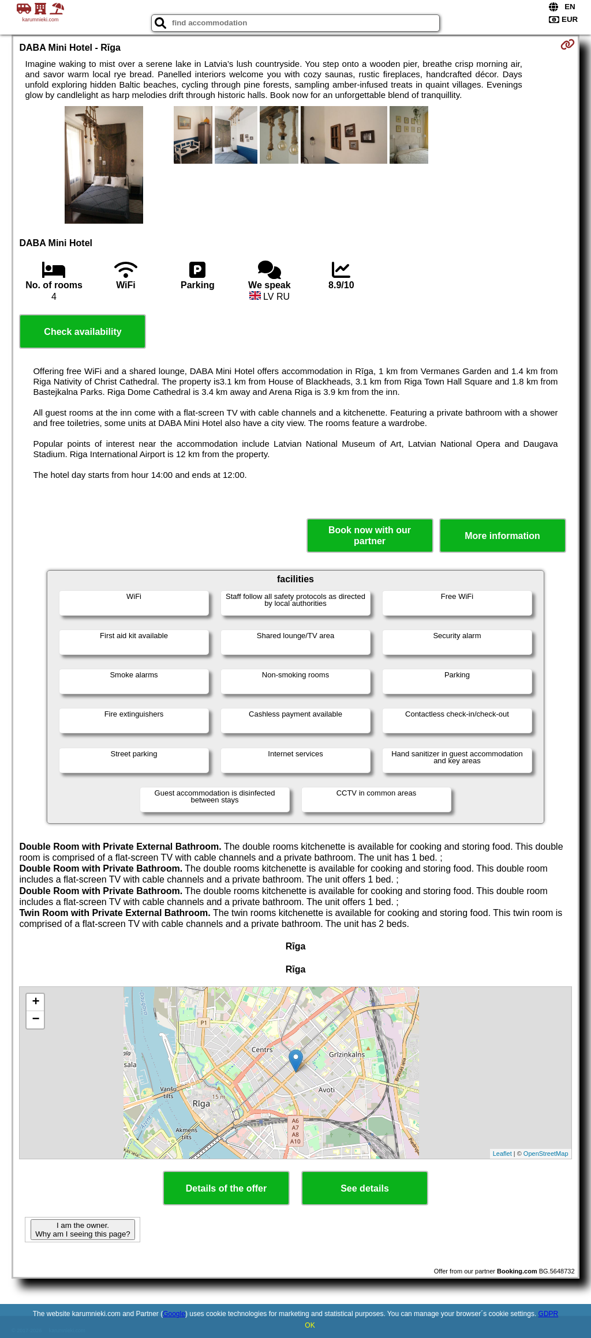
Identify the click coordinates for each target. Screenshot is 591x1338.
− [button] (35, 1019)
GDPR (548, 1314)
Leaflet (502, 1153)
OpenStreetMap (545, 1153)
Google (174, 1314)
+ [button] (35, 1002)
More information (502, 536)
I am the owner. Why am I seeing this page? (82, 1229)
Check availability (82, 332)
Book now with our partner (369, 535)
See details (365, 1188)
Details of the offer (226, 1188)
